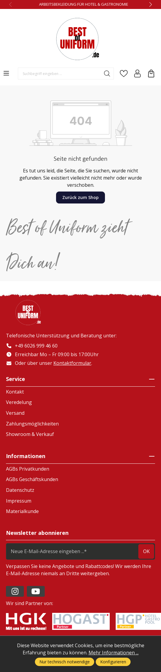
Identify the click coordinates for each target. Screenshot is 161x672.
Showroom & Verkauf (30, 434)
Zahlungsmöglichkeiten (32, 423)
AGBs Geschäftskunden (32, 479)
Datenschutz (20, 490)
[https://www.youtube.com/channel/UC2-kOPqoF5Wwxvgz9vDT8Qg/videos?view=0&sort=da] (36, 591)
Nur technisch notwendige (64, 662)
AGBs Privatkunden (27, 469)
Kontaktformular (72, 363)
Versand (15, 413)
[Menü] (6, 73)
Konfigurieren (113, 662)
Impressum (18, 501)
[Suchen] (107, 73)
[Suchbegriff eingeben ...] (59, 73)
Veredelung (19, 402)
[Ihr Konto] (137, 73)
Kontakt (15, 391)
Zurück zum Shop (80, 197)
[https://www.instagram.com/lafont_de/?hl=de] (15, 591)
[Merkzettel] (124, 73)
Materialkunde (22, 511)
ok (146, 551)
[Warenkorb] (151, 73)
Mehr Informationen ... (114, 652)
